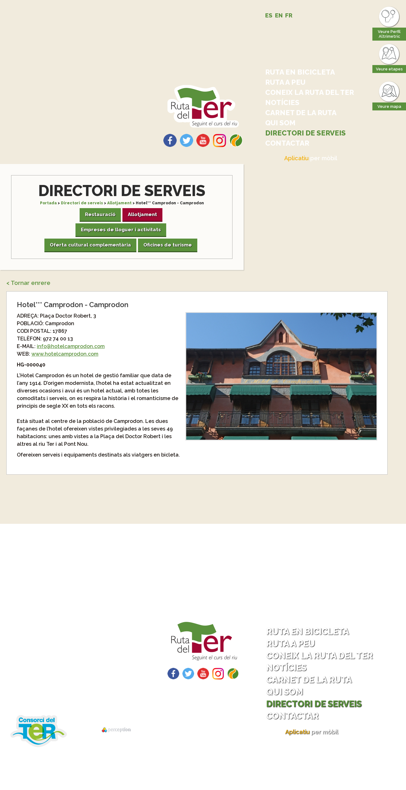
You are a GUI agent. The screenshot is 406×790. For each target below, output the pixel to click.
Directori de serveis (305, 133)
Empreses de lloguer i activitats (121, 230)
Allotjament (119, 203)
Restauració (100, 214)
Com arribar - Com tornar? (77, 661)
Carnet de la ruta (301, 113)
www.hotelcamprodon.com (64, 354)
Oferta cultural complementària (90, 245)
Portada (48, 203)
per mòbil (310, 158)
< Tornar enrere (28, 283)
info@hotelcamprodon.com (71, 346)
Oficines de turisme (167, 245)
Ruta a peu (285, 82)
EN (279, 15)
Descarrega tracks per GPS (71, 694)
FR (288, 15)
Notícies (282, 102)
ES (268, 15)
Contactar (287, 143)
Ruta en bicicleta (300, 72)
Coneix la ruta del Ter (309, 92)
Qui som (280, 123)
